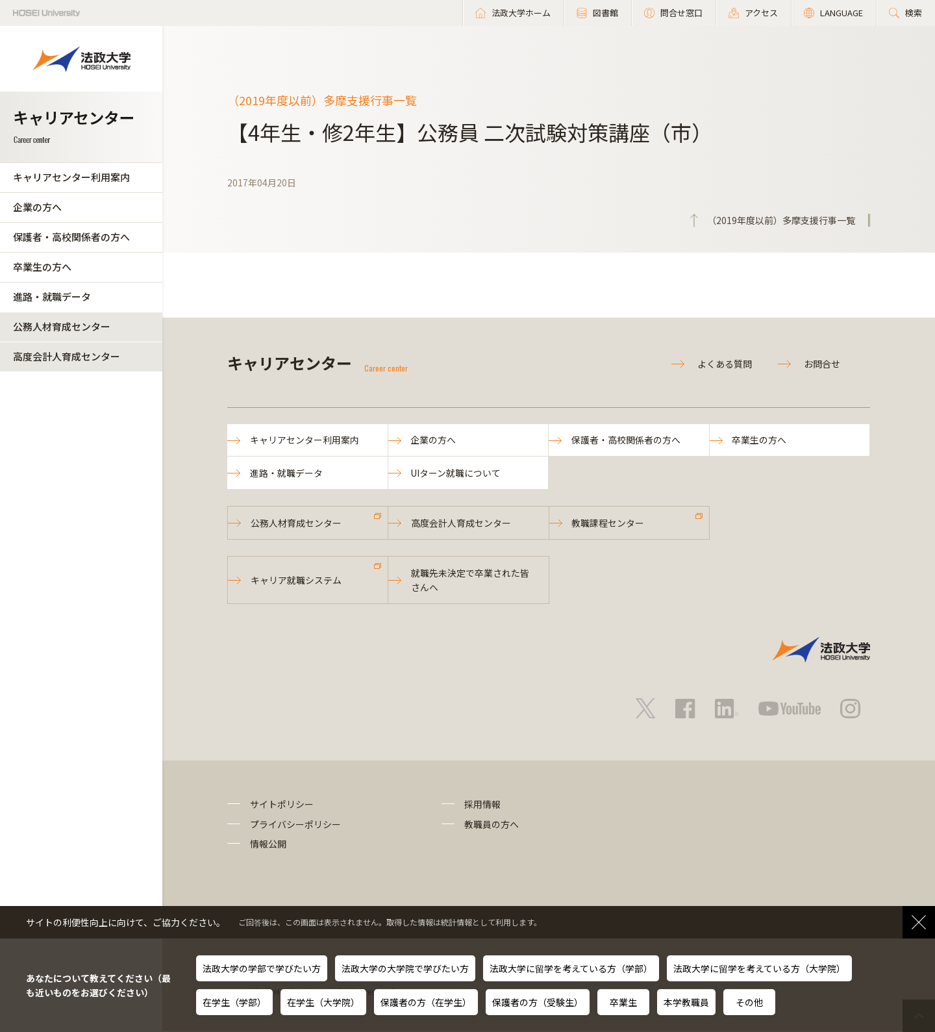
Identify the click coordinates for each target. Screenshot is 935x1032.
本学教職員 (686, 1002)
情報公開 (268, 844)
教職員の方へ (491, 825)
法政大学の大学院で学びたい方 (405, 968)
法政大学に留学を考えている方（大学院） (759, 968)
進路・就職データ (52, 296)
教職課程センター (608, 523)
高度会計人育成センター (66, 356)
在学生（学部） (234, 1002)
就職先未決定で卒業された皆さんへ (470, 581)
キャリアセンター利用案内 (71, 177)
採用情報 (482, 805)
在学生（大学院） (323, 1002)
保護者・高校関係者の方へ (71, 237)
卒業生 (623, 1002)
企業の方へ (37, 207)
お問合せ (822, 363)
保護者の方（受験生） (537, 1002)
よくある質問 (724, 363)
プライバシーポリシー (295, 825)
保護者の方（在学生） (425, 1002)
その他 (749, 1002)
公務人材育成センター (61, 326)
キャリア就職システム (296, 581)
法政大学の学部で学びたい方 (262, 968)
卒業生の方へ (42, 266)
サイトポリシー (282, 805)
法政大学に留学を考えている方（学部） (571, 968)
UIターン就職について (456, 473)
